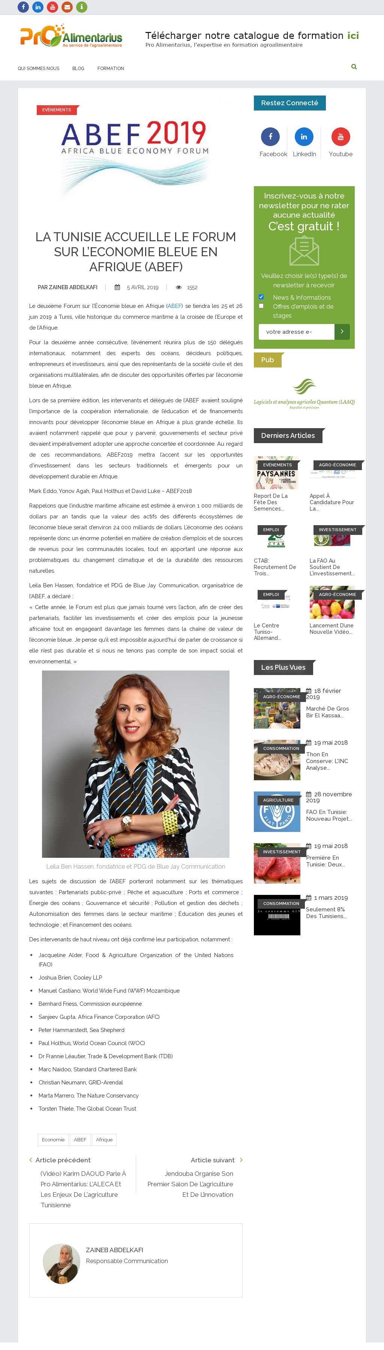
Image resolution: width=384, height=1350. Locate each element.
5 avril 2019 (137, 287)
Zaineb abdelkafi (68, 287)
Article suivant (217, 1160)
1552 (187, 287)
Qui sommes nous (38, 68)
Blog (78, 68)
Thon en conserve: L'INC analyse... (327, 761)
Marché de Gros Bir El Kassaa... (328, 712)
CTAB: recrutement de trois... (275, 567)
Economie (53, 1139)
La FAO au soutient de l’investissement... (332, 567)
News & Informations (302, 297)
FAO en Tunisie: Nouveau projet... (329, 815)
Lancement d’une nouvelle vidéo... (332, 629)
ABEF (175, 306)
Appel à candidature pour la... (332, 502)
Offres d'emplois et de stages (303, 311)
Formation (111, 68)
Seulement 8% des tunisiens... (326, 913)
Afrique (104, 1139)
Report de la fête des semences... (271, 502)
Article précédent (60, 1160)
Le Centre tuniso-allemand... (267, 632)
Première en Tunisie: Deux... (325, 861)
